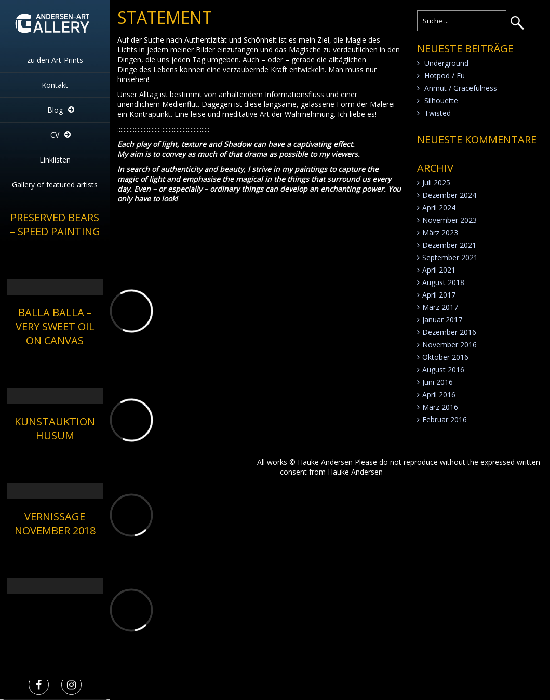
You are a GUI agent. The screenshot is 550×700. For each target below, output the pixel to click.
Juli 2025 (436, 182)
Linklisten (55, 160)
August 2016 (443, 369)
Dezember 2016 (449, 332)
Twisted (437, 113)
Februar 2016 (444, 419)
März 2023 (440, 232)
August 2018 (443, 282)
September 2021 (450, 257)
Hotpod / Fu (444, 75)
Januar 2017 (442, 320)
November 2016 (449, 344)
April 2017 (438, 295)
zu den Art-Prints (55, 60)
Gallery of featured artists (55, 185)
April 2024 (438, 207)
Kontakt (55, 85)
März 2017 (440, 307)
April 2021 (438, 270)
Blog (55, 110)
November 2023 (449, 220)
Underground (446, 63)
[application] (55, 268)
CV (54, 135)
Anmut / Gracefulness (460, 88)
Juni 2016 (437, 382)
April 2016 (438, 394)
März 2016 (440, 407)
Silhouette (441, 100)
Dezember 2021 (449, 245)
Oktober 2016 (445, 357)
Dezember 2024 (449, 195)
